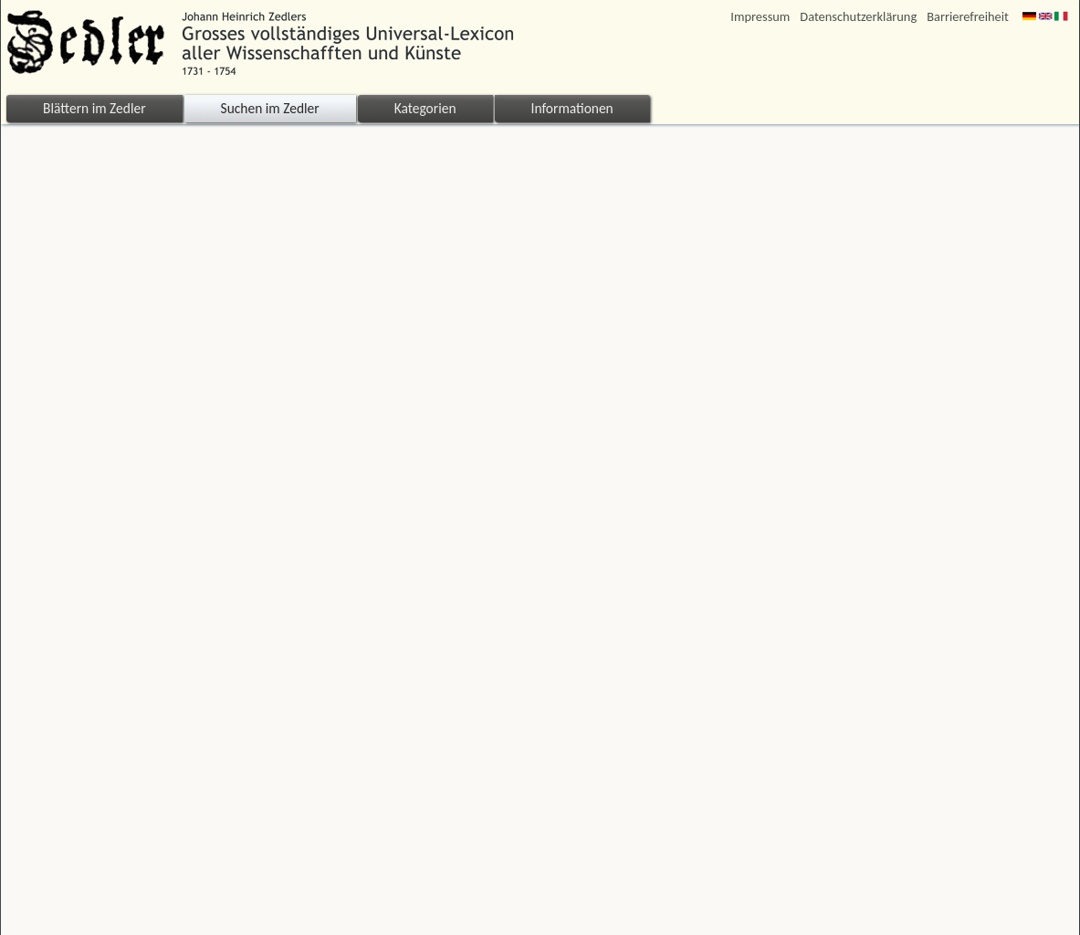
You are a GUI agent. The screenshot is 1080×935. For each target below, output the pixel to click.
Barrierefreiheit (968, 17)
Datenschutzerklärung (858, 17)
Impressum (760, 17)
